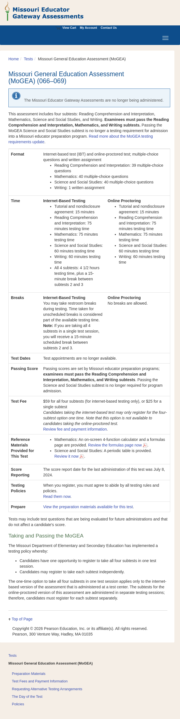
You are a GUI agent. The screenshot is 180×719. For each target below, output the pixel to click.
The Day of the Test (27, 697)
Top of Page (22, 619)
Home (13, 59)
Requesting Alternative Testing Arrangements (47, 689)
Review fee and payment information (75, 429)
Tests (28, 59)
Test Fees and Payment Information (40, 681)
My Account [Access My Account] (88, 27)
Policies (18, 704)
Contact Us (109, 27)
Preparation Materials (29, 674)
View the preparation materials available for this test (88, 507)
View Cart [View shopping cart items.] (65, 27)
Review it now (69, 456)
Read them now (56, 496)
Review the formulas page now (117, 445)
